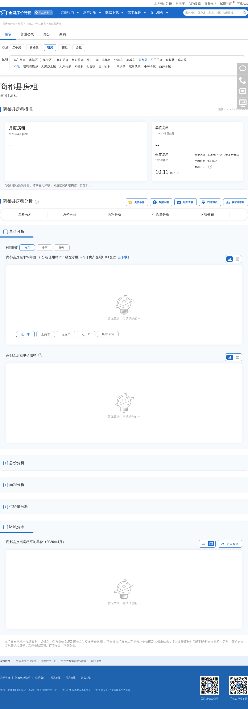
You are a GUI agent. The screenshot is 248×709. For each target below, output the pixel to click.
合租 (79, 47)
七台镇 (90, 66)
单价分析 (25, 214)
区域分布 (207, 214)
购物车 (180, 3)
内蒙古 (29, 23)
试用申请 (226, 3)
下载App (242, 3)
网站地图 (55, 677)
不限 (17, 66)
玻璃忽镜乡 (30, 66)
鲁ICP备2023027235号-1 (76, 689)
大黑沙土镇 (48, 66)
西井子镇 (165, 66)
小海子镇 (150, 66)
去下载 (122, 257)
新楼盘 (34, 47)
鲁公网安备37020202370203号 (112, 690)
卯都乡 (78, 66)
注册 (169, 3)
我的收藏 (195, 3)
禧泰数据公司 (48, 660)
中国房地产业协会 (26, 660)
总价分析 (70, 214)
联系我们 (40, 677)
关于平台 (5, 677)
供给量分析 (160, 214)
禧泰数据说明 (22, 677)
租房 (50, 47)
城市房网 (96, 660)
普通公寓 (27, 34)
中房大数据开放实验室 (73, 660)
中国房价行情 (8, 23)
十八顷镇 (119, 66)
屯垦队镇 (135, 66)
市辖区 (33, 59)
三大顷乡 (104, 66)
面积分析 (114, 214)
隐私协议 (86, 677)
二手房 (16, 47)
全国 (20, 23)
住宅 (8, 34)
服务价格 (210, 3)
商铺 (62, 34)
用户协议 (71, 677)
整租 (64, 47)
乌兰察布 (44, 12)
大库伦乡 (65, 66)
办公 (46, 34)
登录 (161, 3)
